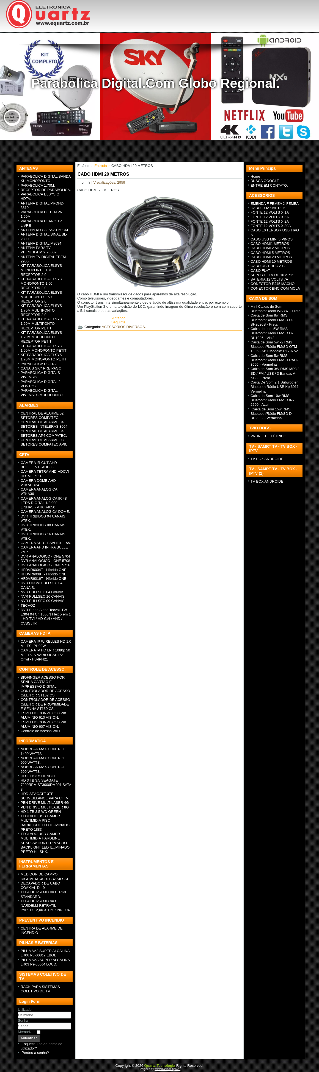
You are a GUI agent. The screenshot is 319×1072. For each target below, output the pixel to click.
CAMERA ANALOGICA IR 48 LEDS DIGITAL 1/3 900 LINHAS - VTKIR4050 (44, 503)
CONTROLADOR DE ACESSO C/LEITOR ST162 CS (45, 693)
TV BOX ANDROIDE (267, 459)
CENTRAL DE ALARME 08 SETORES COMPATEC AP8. (44, 442)
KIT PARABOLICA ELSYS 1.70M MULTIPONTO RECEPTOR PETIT (41, 337)
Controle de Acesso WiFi (40, 731)
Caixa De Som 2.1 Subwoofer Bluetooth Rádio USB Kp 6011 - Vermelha (276, 386)
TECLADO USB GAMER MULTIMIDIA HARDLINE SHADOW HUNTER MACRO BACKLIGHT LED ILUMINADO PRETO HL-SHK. (45, 843)
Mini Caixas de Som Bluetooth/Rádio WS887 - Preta (275, 308)
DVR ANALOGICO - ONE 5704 (45, 556)
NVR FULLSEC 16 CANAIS (43, 596)
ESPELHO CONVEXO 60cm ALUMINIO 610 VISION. (43, 715)
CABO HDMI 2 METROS (270, 248)
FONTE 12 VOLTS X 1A (270, 212)
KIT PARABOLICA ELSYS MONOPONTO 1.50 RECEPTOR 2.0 (41, 283)
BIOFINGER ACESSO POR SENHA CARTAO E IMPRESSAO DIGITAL (43, 681)
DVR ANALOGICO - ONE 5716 (45, 565)
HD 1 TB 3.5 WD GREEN (41, 812)
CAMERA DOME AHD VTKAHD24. (38, 482)
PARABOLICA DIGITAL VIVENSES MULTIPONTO (42, 392)
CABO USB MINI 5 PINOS (272, 239)
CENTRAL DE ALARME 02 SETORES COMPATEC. (42, 415)
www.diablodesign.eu (167, 1069)
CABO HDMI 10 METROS (271, 261)
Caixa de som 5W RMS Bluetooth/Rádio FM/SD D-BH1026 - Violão (272, 333)
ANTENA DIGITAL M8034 (41, 243)
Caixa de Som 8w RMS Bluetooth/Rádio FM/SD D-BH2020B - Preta (272, 319)
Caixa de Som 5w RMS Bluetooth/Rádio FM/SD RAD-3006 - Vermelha (274, 360)
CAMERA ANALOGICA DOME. (45, 512)
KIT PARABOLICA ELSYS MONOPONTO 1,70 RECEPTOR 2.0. (41, 270)
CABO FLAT (260, 270)
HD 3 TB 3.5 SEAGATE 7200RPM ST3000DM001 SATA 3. (46, 784)
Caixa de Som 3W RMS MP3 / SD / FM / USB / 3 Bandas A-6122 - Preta (275, 373)
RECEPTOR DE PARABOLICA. (46, 190)
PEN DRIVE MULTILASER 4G (45, 802)
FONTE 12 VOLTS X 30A (271, 226)
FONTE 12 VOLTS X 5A (270, 217)
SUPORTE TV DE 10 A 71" (272, 275)
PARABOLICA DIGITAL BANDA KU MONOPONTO (46, 178)
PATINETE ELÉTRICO (268, 436)
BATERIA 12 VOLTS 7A (269, 279)
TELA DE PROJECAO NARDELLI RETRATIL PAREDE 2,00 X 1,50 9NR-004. (46, 905)
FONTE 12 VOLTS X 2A (270, 221)
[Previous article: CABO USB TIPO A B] (118, 318)
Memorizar (26, 1031)
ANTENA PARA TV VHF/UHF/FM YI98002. (39, 250)
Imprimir (85, 182)
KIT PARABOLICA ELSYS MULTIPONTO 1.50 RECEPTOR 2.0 (41, 297)
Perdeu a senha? (35, 1053)
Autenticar (29, 1038)
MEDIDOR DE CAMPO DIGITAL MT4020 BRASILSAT (45, 876)
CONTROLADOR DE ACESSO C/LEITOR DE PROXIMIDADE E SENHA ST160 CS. (45, 704)
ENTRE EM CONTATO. (269, 185)
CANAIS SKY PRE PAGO (41, 368)
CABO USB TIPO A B (268, 266)
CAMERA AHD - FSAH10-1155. (46, 543)
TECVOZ (28, 605)
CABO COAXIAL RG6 (268, 208)
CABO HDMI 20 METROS (103, 174)
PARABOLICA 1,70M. (38, 185)
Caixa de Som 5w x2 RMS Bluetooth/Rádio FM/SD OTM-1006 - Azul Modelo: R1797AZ (274, 346)
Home (255, 176)
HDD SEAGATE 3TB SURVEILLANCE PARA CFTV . (45, 796)
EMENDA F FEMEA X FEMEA (275, 203)
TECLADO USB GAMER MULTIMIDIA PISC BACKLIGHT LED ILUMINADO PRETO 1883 (45, 823)
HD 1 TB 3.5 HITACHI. (38, 776)
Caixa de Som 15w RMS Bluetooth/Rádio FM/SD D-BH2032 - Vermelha (272, 413)
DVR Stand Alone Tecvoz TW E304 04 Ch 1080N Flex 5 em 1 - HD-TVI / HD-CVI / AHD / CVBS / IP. (46, 616)
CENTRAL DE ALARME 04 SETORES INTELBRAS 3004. (44, 424)
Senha (23, 1020)
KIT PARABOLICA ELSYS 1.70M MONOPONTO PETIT (44, 357)
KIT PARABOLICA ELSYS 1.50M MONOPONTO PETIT (44, 348)
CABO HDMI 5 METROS (270, 253)
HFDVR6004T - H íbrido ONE (44, 570)
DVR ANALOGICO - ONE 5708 (45, 561)
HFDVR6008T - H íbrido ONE (44, 574)
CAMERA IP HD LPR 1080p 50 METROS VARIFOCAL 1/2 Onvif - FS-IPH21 (45, 654)
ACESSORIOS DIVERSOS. (124, 327)
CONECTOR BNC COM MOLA (275, 288)
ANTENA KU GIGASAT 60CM (44, 230)
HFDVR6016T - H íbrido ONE (44, 578)
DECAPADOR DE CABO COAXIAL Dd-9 (40, 885)
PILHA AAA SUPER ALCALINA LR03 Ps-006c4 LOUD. (45, 962)
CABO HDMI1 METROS (270, 244)
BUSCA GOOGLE (265, 181)
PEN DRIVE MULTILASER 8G (45, 807)
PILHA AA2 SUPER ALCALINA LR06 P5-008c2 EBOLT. (45, 953)
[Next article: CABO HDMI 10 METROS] (118, 322)
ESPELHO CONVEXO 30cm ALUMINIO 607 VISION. (43, 724)
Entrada (100, 166)
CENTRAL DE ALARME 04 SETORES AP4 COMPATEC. (44, 433)
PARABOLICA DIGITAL (39, 364)
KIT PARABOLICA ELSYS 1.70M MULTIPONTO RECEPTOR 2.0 (41, 310)
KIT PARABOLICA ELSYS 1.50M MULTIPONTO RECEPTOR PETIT (41, 323)
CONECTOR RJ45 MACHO (273, 284)
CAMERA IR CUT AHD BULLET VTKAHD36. (39, 465)
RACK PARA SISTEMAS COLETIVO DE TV (40, 989)
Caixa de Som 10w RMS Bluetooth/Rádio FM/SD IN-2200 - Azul (272, 400)
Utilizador (25, 1009)
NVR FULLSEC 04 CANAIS (43, 592)
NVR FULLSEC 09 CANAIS (43, 601)
